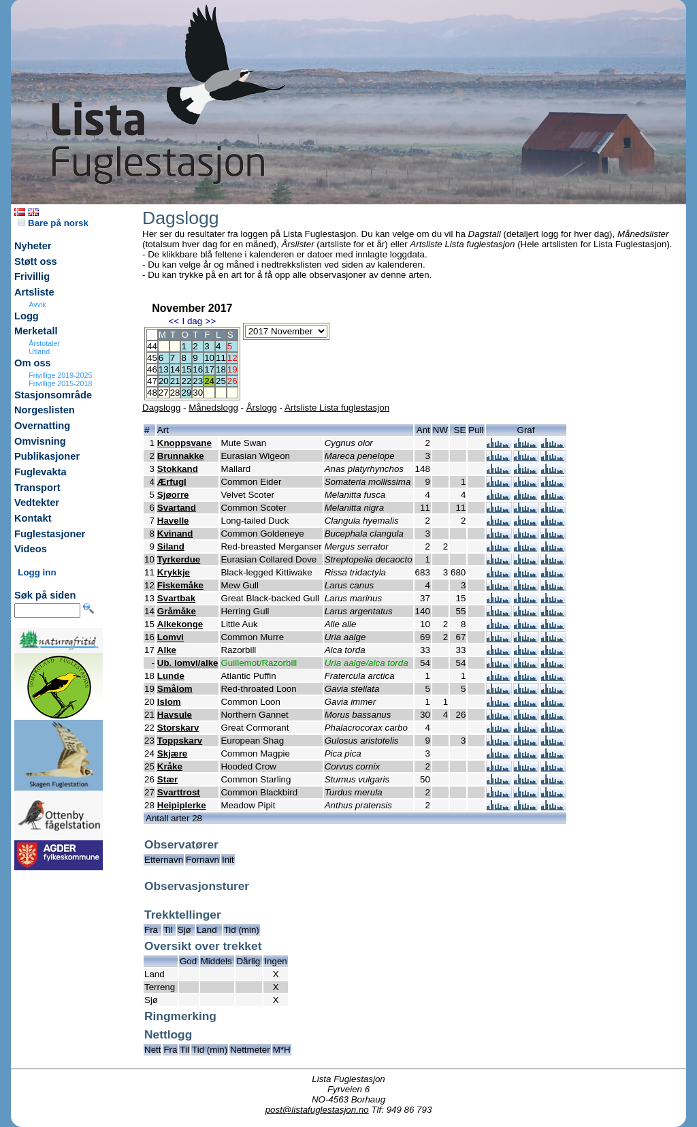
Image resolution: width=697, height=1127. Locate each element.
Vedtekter (36, 502)
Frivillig (32, 276)
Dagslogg (161, 407)
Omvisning (40, 441)
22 (186, 381)
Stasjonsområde (53, 395)
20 (164, 381)
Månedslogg (213, 407)
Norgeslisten (44, 409)
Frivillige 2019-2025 (60, 375)
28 (175, 392)
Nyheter (33, 245)
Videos (30, 548)
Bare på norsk (53, 223)
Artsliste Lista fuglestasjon (337, 407)
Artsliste (34, 292)
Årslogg (261, 407)
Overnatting (42, 425)
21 (175, 381)
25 (221, 381)
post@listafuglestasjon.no (317, 1110)
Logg (26, 316)
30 (198, 392)
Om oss (32, 363)
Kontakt (33, 518)
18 (221, 369)
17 (209, 369)
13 (164, 369)
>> (211, 321)
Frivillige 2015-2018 (60, 383)
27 (164, 392)
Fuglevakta (40, 471)
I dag (192, 321)
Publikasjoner (47, 456)
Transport (37, 487)
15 (186, 369)
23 (198, 381)
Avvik (37, 304)
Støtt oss (35, 261)
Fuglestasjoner (49, 533)
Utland (39, 351)
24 (209, 381)
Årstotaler (44, 343)
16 (198, 369)
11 (221, 358)
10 (209, 358)
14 (175, 369)
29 (186, 392)
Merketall (36, 331)
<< (173, 321)
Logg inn (37, 572)
